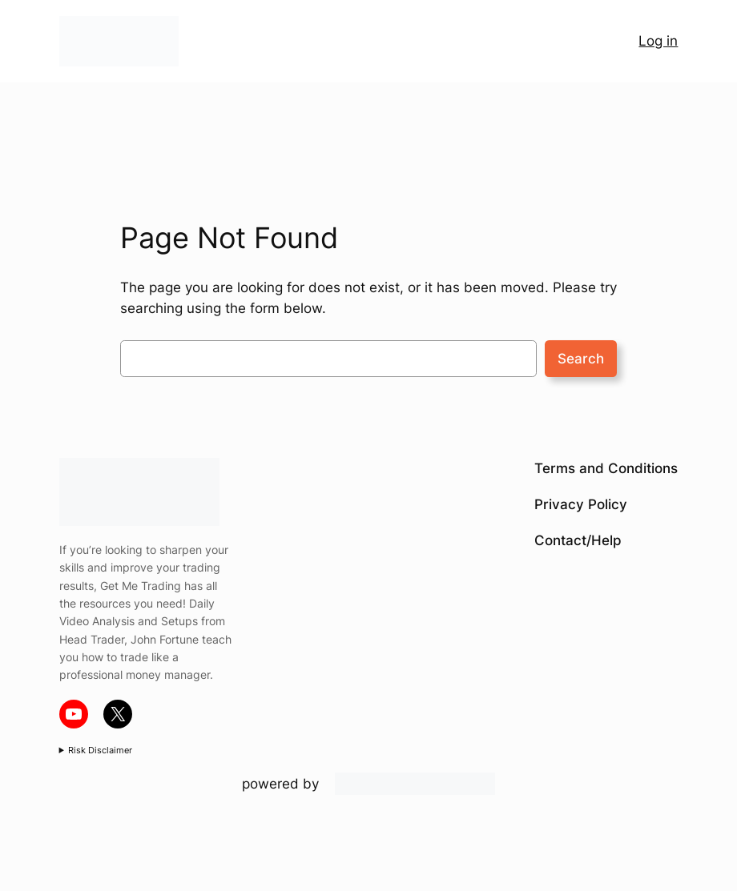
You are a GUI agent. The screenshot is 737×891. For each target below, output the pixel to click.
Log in (658, 41)
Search (581, 359)
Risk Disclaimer (100, 750)
